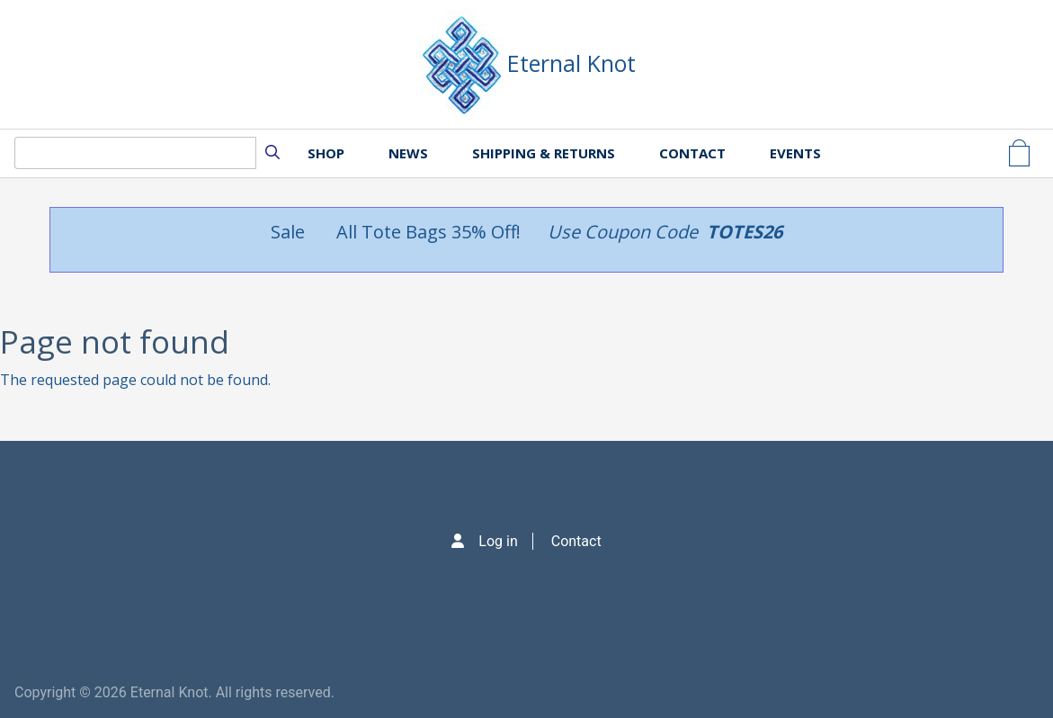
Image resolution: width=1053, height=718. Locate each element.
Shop (326, 153)
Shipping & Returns (543, 153)
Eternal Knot (571, 63)
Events (795, 153)
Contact (692, 153)
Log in (497, 541)
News (408, 153)
